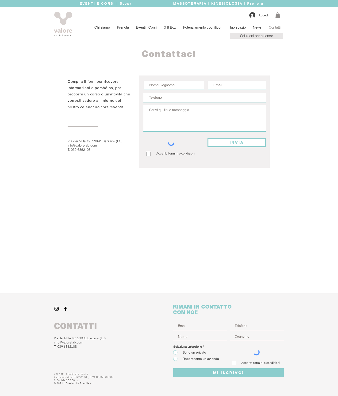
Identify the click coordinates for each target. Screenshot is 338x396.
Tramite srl (87, 383)
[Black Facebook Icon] (65, 309)
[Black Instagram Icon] (56, 309)
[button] (277, 15)
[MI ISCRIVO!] (228, 372)
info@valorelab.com (82, 145)
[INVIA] (236, 142)
